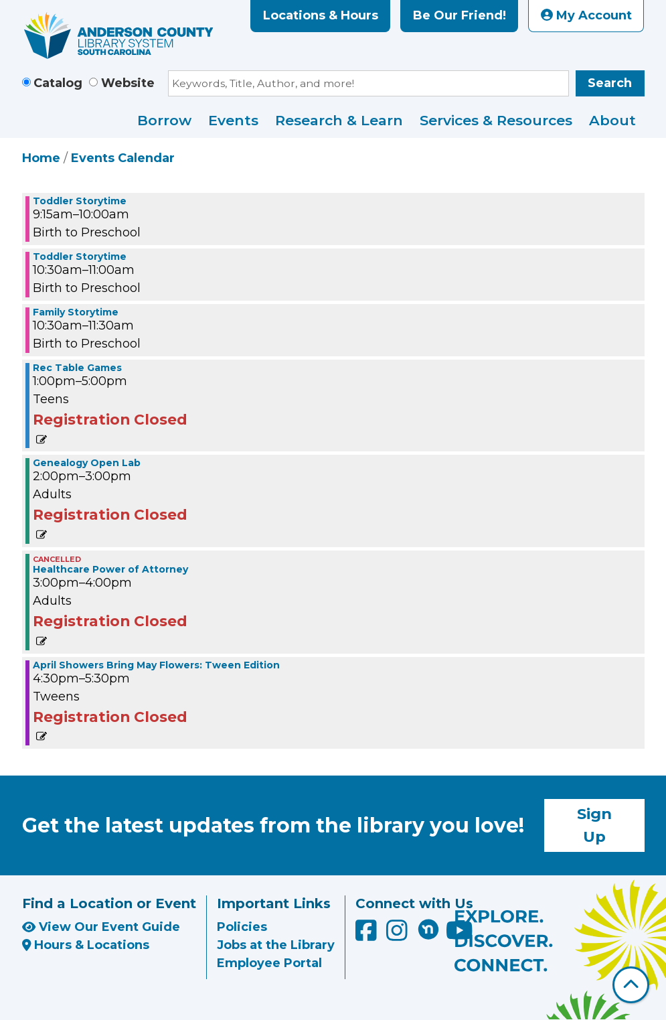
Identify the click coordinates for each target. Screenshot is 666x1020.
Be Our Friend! (459, 15)
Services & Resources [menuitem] (496, 120)
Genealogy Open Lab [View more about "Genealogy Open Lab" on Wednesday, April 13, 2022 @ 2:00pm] (87, 462)
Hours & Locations (86, 945)
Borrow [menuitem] (164, 120)
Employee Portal (269, 963)
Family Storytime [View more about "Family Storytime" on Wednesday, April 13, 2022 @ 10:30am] (75, 312)
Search (610, 83)
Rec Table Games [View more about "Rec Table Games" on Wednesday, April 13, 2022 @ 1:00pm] (77, 367)
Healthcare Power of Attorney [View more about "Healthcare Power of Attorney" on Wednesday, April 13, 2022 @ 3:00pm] (110, 569)
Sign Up (594, 825)
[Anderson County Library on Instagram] (398, 935)
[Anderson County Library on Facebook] (367, 935)
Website (128, 83)
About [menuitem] (612, 120)
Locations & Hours (320, 15)
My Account (586, 15)
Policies (242, 927)
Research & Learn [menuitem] (339, 120)
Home (41, 158)
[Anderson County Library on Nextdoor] (428, 929)
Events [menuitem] (233, 120)
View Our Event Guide (101, 927)
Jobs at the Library (276, 945)
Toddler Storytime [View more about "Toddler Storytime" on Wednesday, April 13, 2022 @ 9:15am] (80, 201)
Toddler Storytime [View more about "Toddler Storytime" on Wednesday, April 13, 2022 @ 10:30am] (80, 256)
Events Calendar (123, 158)
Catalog (57, 83)
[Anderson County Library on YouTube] (459, 935)
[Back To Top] (630, 984)
